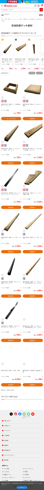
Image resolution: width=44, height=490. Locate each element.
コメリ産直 (6, 468)
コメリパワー (27, 477)
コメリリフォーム (28, 468)
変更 (41, 15)
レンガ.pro (6, 471)
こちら (40, 483)
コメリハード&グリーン (9, 477)
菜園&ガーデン (7, 474)
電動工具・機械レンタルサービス (32, 480)
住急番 (26, 471)
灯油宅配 (26, 474)
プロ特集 (6, 480)
